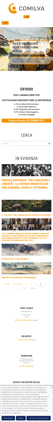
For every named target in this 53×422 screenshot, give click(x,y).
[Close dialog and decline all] (51, 386)
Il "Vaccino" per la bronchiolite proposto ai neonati (26, 215)
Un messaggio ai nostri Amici (15, 259)
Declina (20, 418)
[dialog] (26, 403)
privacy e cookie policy (12, 413)
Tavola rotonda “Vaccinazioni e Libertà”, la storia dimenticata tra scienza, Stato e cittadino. (26, 183)
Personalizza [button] (8, 418)
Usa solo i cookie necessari (39, 418)
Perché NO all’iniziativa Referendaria (19, 277)
